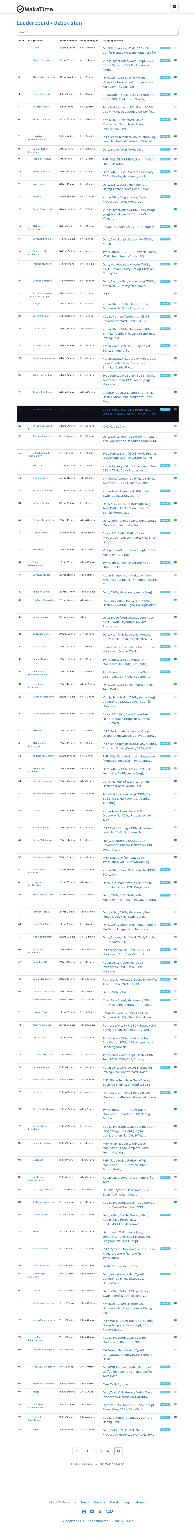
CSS (127, 65)
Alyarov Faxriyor (41, 60)
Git (121, 554)
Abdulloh (37, 730)
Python (117, 65)
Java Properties (133, 308)
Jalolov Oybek (40, 1214)
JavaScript (137, 61)
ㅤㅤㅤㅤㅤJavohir (37, 1092)
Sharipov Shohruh (42, 171)
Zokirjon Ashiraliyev (43, 520)
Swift (123, 124)
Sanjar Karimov (41, 1067)
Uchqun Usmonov (42, 781)
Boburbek (38, 549)
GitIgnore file (147, 52)
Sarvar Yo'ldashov (42, 840)
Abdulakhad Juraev (43, 756)
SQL (111, 48)
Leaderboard (33, 23)
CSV (120, 676)
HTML (106, 164)
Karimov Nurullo (41, 106)
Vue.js (107, 61)
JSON (141, 48)
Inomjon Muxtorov (42, 264)
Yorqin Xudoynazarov (44, 1320)
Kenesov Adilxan (42, 119)
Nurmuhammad (41, 94)
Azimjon (37, 810)
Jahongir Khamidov (43, 239)
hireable (165, 48)
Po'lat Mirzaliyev (41, 345)
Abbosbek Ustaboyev (44, 77)
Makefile (120, 48)
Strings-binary (133, 1295)
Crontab (108, 748)
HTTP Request (144, 227)
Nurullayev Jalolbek (43, 1079)
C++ (131, 346)
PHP (106, 137)
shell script (125, 1004)
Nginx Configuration (141, 605)
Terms (85, 1502)
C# (105, 478)
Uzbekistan (68, 23)
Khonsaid (38, 465)
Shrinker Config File (116, 333)
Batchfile (141, 1397)
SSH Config (145, 1320)
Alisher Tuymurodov (43, 793)
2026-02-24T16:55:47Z (107, 1464)
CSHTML (148, 478)
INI (150, 141)
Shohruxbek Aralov (43, 894)
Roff (121, 954)
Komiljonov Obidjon (43, 857)
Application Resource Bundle (130, 441)
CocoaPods (145, 617)
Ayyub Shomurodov (43, 209)
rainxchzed (39, 328)
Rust (106, 1000)
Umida (36, 1290)
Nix (112, 634)
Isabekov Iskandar (42, 159)
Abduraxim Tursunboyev (36, 228)
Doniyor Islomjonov (43, 280)
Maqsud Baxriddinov (44, 1366)
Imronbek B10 (40, 962)
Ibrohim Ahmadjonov (44, 1349)
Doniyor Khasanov (42, 409)
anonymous (39, 184)
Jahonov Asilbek (41, 575)
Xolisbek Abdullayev (43, 1303)
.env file (108, 141)
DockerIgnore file (115, 1047)
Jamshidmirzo (40, 617)
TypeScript (120, 61)
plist (133, 495)
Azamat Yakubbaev (43, 1054)
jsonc (133, 52)
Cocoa (116, 1266)
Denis (36, 47)
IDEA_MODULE (113, 1224)
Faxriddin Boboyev (42, 1143)
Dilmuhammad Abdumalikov (38, 454)
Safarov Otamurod (42, 490)
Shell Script (121, 1072)
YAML (131, 48)
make (146, 1092)
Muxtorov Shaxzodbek (44, 600)
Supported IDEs (73, 1521)
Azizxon (37, 196)
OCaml (116, 984)
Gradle (139, 99)
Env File (141, 1013)
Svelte (120, 1097)
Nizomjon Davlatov (42, 936)
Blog (126, 1502)
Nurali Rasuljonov (42, 924)
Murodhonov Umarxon (37, 871)
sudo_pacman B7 (42, 634)
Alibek (36, 1392)
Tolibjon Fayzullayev (43, 1202)
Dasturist (38, 1160)
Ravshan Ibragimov (43, 696)
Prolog (136, 269)
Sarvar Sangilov (41, 316)
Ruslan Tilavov (40, 659)
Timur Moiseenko (42, 1248)
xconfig (117, 1295)
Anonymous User (42, 1025)
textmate (148, 94)
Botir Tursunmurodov (44, 358)
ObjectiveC (143, 346)
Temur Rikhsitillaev (43, 375)
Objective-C (129, 622)
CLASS (118, 414)
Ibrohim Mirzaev (41, 911)
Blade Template (121, 137)
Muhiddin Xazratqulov (35, 1418)
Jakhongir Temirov (42, 1189)
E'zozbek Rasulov (42, 999)
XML (131, 82)
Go (105, 48)
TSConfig (125, 664)
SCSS (149, 107)
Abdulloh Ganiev (41, 591)
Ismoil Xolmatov (41, 1265)
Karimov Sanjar (41, 503)
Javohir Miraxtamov (43, 1109)
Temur (36, 1429)
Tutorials (139, 1502)
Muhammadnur (41, 478)
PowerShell (120, 1207)
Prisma (151, 453)
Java (106, 94)
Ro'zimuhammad (42, 827)
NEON (130, 159)
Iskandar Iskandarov (44, 991)
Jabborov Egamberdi (44, 713)
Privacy (99, 1502)
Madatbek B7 (40, 646)
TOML (123, 128)
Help (130, 1521)
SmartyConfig (129, 256)
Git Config (145, 111)
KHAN (36, 1231)
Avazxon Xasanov (42, 436)
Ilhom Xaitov (39, 1037)
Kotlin (135, 65)
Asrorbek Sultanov (42, 392)
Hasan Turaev (40, 532)
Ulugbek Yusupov (42, 1012)
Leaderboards (98, 1521)
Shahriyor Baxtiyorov (44, 1383)
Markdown (120, 52)
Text (131, 86)
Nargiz (36, 303)
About (113, 1502)
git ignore (149, 1097)
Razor (107, 1409)
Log (153, 137)
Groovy (135, 94)
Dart (106, 78)
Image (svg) (118, 149)
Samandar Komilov (43, 979)
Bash (139, 107)
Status (117, 1521)
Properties (110, 128)
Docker (133, 239)
